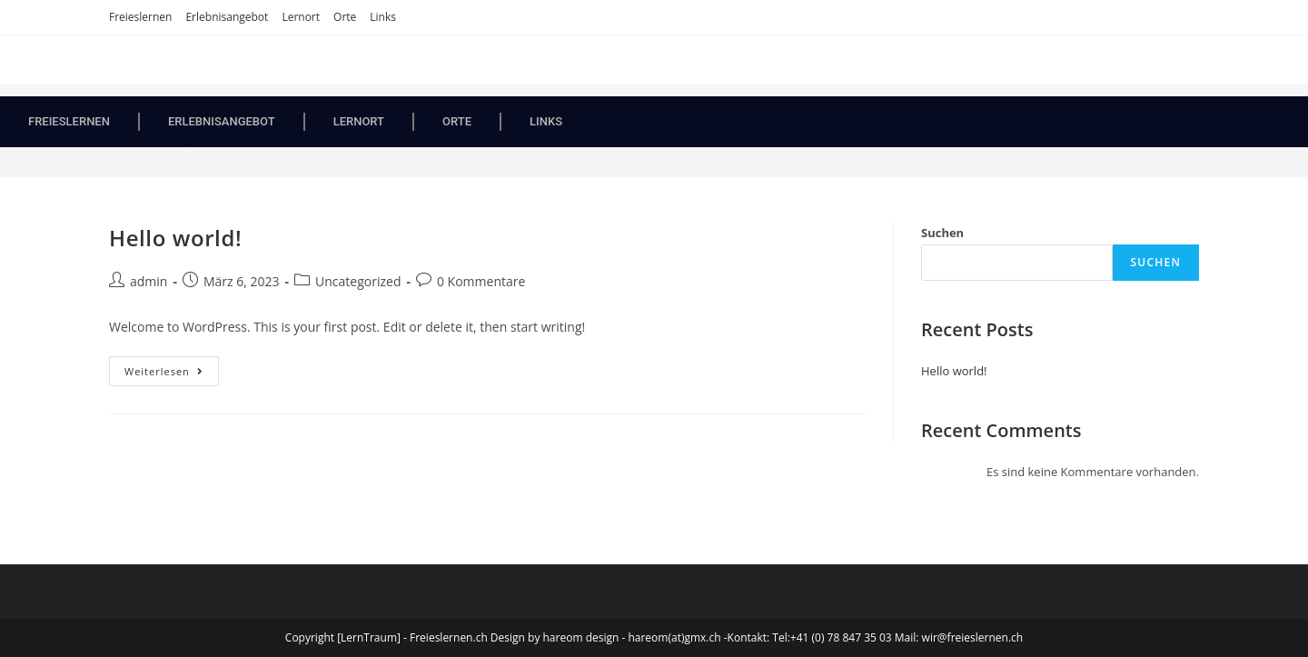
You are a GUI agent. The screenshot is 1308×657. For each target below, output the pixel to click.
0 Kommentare (481, 281)
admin (148, 281)
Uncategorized (358, 281)
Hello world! (175, 238)
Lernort (301, 17)
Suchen (942, 232)
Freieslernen (140, 17)
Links (383, 17)
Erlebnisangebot (226, 17)
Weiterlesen (171, 367)
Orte (344, 17)
